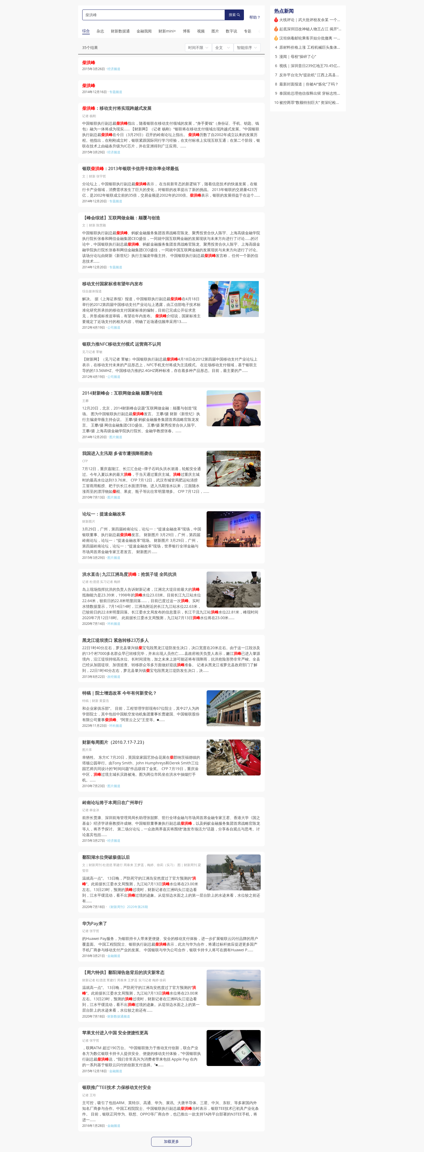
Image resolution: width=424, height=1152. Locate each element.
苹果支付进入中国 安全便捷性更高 (115, 1033)
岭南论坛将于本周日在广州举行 (112, 803)
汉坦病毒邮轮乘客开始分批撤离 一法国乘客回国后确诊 (325, 38)
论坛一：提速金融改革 (103, 514)
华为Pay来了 (94, 923)
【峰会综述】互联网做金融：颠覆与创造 (121, 218)
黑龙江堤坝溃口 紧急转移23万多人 (115, 640)
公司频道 (113, 327)
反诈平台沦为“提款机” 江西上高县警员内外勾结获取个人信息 (330, 74)
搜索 (234, 15)
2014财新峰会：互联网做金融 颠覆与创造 (122, 393)
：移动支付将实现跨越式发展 (116, 108)
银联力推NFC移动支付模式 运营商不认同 (121, 344)
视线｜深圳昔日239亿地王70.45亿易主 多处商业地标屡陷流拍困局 (335, 65)
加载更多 (171, 1141)
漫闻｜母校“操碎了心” (297, 56)
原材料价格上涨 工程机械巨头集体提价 (312, 47)
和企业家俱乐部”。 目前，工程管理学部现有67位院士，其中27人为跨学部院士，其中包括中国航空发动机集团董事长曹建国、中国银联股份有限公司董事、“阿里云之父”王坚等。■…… (141, 714)
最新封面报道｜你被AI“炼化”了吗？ (309, 84)
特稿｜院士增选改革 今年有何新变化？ (119, 693)
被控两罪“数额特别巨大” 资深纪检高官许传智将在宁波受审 (328, 102)
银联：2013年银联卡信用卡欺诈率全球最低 (130, 168)
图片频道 (115, 437)
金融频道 (113, 955)
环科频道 (113, 623)
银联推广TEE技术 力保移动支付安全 (116, 1087)
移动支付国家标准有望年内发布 (112, 284)
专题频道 (115, 92)
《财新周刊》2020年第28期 (127, 907)
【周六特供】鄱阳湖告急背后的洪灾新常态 (123, 972)
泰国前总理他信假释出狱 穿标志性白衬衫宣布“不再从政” (326, 93)
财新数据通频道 (118, 1016)
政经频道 (113, 676)
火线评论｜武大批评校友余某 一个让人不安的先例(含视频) (328, 19)
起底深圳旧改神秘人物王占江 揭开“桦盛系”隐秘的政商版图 (328, 28)
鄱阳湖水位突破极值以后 (106, 857)
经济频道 (113, 69)
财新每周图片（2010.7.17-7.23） (114, 742)
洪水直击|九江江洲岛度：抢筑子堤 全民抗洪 (129, 574)
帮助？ (255, 17)
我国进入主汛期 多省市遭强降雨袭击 (117, 453)
